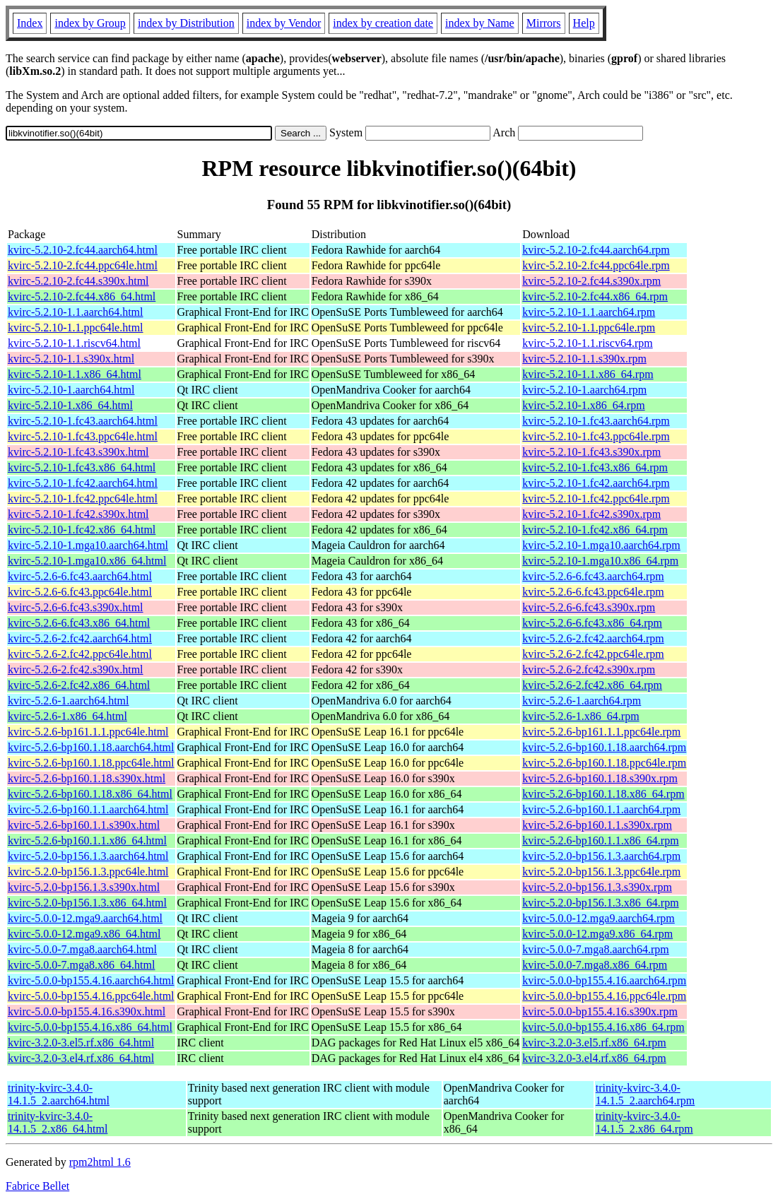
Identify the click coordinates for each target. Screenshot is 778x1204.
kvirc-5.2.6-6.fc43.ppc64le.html (80, 592)
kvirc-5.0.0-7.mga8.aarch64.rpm (595, 949)
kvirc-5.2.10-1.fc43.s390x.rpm (591, 452)
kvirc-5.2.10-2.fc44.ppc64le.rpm (595, 265)
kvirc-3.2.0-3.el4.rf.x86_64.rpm (594, 1058)
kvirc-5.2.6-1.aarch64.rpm (581, 701)
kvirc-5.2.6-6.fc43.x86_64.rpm (592, 623)
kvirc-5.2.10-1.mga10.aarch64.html (88, 545)
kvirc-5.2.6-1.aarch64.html (68, 701)
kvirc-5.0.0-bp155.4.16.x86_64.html (90, 1027)
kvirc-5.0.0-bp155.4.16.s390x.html (86, 1011)
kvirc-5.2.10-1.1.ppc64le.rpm (588, 327)
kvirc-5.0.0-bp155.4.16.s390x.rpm (600, 1011)
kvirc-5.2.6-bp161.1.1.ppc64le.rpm (601, 732)
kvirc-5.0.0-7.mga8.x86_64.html (81, 965)
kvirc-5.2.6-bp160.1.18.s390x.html (86, 778)
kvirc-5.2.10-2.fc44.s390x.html (78, 281)
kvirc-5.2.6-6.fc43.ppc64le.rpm (593, 592)
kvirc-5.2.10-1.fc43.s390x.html (78, 452)
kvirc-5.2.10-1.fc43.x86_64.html (81, 467)
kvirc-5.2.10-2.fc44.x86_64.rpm (595, 296)
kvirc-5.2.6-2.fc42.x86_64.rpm (592, 685)
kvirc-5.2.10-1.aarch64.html (71, 390)
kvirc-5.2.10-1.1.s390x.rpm (584, 359)
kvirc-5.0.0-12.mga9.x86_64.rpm (597, 934)
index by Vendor (284, 23)
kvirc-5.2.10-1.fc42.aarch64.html (83, 483)
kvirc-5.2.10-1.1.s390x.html (71, 359)
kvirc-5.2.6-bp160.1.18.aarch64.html (91, 747)
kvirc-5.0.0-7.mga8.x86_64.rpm (594, 965)
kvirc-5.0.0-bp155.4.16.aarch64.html (91, 980)
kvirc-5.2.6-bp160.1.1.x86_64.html (87, 840)
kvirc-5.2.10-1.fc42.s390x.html (78, 514)
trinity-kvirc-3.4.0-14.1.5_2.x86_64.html (57, 1122)
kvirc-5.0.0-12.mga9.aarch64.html (85, 918)
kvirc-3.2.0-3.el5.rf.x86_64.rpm (594, 1043)
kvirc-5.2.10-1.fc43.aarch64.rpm (595, 421)
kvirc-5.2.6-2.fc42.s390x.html (75, 669)
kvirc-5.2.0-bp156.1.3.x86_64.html (87, 903)
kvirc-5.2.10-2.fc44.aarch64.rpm (595, 250)
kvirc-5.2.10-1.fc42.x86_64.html (81, 530)
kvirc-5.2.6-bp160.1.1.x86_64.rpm (600, 840)
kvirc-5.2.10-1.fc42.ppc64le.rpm (595, 498)
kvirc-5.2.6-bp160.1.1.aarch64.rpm (601, 809)
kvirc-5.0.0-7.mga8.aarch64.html (82, 949)
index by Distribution (186, 23)
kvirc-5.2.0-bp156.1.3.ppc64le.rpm (601, 872)
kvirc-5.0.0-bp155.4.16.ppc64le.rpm (604, 996)
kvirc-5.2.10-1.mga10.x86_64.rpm (600, 561)
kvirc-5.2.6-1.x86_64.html (67, 716)
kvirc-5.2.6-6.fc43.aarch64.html (80, 576)
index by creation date (383, 23)
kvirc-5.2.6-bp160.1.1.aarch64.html (88, 809)
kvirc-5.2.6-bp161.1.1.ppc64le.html (88, 732)
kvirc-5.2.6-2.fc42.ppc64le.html (80, 654)
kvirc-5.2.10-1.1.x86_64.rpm (587, 374)
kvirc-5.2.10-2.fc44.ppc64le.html (83, 265)
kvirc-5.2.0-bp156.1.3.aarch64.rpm (601, 856)
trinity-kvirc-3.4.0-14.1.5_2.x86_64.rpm (644, 1122)
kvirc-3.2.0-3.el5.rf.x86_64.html (81, 1043)
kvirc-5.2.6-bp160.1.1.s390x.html (84, 825)
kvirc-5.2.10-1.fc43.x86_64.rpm (595, 467)
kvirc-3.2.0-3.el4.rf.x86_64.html (81, 1058)
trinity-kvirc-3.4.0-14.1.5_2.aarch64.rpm (645, 1094)
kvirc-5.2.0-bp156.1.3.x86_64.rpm (600, 903)
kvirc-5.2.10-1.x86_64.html (70, 405)
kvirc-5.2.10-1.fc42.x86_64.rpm (595, 530)
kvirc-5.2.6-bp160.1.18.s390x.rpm (600, 778)
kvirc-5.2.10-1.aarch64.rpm (584, 390)
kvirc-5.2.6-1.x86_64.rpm (580, 716)
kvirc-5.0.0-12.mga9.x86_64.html (84, 934)
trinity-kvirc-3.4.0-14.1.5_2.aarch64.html (59, 1094)
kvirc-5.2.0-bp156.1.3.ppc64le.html (88, 872)
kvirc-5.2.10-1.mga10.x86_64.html (87, 561)
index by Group (89, 23)
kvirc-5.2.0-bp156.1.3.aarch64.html (88, 856)
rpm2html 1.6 (100, 1162)
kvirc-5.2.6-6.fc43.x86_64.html (79, 623)
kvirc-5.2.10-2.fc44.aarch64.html (83, 250)
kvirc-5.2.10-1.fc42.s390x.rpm (591, 514)
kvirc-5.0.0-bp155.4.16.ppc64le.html (91, 996)
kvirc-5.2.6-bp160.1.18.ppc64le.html (91, 763)
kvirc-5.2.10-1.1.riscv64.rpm (587, 343)
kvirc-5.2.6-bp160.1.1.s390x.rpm (597, 825)
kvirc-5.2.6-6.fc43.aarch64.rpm (593, 576)
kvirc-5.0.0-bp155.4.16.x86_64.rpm (603, 1027)
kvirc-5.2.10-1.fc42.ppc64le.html (83, 498)
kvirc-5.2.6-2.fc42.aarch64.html (80, 638)
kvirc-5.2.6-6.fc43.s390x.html (75, 607)
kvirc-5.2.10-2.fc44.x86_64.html (81, 296)
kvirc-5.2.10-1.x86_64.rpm (583, 405)
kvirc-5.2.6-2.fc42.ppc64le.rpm (593, 654)
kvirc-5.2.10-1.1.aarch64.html (75, 312)
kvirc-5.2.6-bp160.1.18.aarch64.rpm (604, 747)
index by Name (479, 23)
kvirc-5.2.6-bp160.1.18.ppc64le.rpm (604, 763)
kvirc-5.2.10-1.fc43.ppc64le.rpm (595, 436)
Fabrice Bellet (37, 1186)
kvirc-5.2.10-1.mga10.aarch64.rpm (601, 545)
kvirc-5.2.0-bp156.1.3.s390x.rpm (597, 887)
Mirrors (543, 23)
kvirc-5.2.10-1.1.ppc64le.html (75, 327)
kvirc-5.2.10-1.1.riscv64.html (74, 343)
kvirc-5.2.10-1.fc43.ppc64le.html (83, 436)
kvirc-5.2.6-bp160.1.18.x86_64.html (90, 794)
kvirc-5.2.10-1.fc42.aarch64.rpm (595, 483)
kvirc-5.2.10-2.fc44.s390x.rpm (591, 281)
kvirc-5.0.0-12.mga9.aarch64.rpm (598, 918)
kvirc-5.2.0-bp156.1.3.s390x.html (84, 887)
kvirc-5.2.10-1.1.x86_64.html (74, 374)
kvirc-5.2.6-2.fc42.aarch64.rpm (593, 638)
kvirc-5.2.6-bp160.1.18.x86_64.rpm (603, 794)
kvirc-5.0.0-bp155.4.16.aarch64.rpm (604, 980)
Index (29, 23)
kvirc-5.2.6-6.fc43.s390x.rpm (588, 607)
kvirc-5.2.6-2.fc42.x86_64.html (79, 685)
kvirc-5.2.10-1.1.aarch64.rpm (588, 312)
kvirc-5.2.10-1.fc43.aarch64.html (83, 421)
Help (584, 23)
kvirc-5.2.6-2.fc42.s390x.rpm (588, 669)
